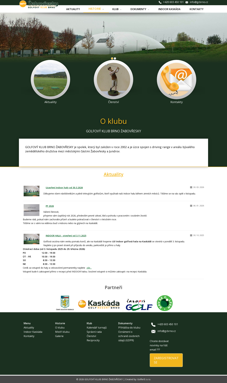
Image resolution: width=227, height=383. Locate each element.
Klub (116, 9)
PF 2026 (50, 205)
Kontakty (197, 9)
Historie (96, 9)
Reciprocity (93, 340)
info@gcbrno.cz (199, 2)
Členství (91, 336)
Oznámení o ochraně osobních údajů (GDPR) (129, 336)
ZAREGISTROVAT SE (166, 360)
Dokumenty (140, 9)
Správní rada (94, 332)
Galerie (59, 336)
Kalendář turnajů (97, 327)
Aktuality (73, 9)
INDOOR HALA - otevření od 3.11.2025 (66, 235)
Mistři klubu (62, 332)
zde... (89, 267)
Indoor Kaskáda (169, 9)
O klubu (59, 327)
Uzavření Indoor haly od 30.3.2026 (64, 187)
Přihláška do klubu (129, 327)
